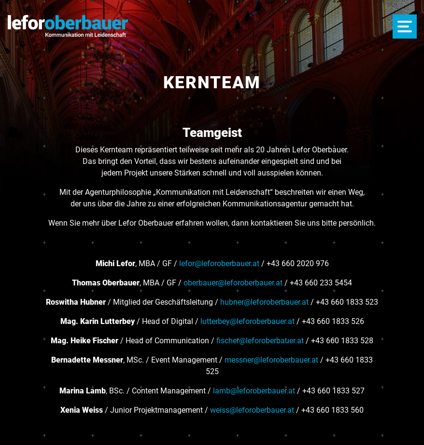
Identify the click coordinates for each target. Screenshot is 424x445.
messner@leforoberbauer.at (271, 359)
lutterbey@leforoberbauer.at (247, 321)
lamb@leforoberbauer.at (254, 390)
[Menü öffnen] (405, 26)
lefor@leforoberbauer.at (219, 263)
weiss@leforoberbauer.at (252, 410)
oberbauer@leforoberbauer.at (233, 282)
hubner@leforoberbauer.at (264, 302)
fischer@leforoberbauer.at (260, 340)
